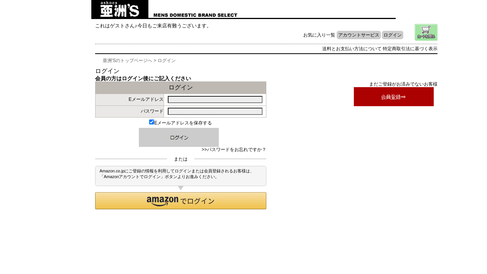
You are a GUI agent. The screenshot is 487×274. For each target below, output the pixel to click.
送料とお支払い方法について (352, 48)
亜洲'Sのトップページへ (127, 60)
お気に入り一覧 (319, 35)
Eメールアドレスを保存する (180, 123)
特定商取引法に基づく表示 (410, 48)
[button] (180, 200)
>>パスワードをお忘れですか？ (234, 149)
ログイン (393, 35)
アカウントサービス (358, 35)
